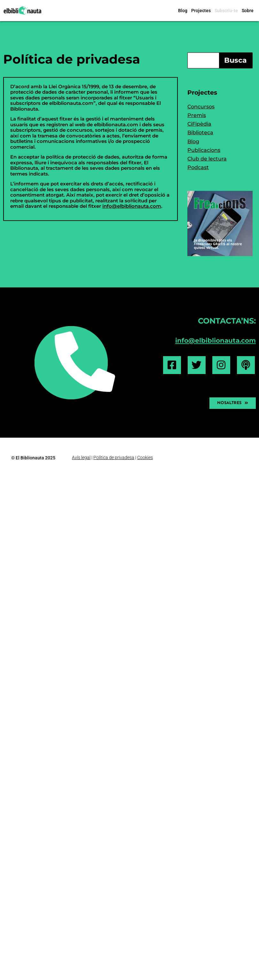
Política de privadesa (71, 59)
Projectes (201, 10)
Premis (196, 115)
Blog (182, 10)
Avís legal (81, 457)
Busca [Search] (235, 60)
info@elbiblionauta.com (131, 206)
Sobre (248, 10)
